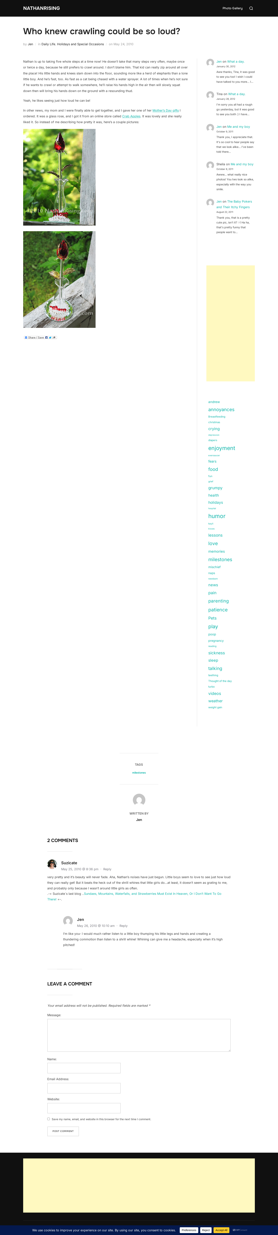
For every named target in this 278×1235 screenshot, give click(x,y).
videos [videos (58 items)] (214, 693)
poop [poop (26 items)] (212, 634)
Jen (30, 44)
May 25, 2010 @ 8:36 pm (80, 869)
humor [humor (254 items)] (216, 516)
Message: (54, 1015)
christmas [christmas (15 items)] (214, 422)
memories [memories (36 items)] (216, 551)
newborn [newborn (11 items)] (213, 578)
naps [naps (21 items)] (211, 573)
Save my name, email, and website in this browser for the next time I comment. (101, 1119)
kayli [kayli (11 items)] (210, 523)
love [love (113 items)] (213, 543)
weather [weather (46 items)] (215, 701)
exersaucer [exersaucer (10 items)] (214, 455)
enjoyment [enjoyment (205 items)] (221, 448)
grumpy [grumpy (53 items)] (215, 487)
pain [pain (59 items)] (212, 592)
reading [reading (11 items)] (212, 646)
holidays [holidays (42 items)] (215, 502)
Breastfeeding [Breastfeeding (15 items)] (216, 416)
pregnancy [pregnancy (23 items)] (216, 641)
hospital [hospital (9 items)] (212, 508)
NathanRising (42, 8)
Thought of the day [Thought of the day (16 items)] (220, 681)
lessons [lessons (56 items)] (215, 535)
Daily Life (48, 44)
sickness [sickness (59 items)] (216, 652)
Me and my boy (238, 127)
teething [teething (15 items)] (213, 675)
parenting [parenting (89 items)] (218, 601)
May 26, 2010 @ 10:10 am (96, 926)
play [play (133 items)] (213, 626)
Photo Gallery (233, 8)
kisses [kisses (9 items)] (211, 529)
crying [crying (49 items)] (214, 428)
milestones (139, 772)
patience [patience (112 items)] (218, 610)
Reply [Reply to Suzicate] (107, 869)
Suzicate (69, 863)
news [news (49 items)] (213, 585)
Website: (53, 1099)
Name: (52, 1059)
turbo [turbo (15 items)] (211, 686)
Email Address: (58, 1079)
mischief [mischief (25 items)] (214, 567)
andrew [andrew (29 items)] (214, 402)
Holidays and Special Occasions (80, 44)
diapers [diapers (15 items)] (212, 440)
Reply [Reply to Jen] (124, 926)
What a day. (236, 61)
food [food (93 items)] (213, 469)
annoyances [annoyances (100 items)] (221, 409)
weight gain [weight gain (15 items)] (215, 707)
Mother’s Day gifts (166, 110)
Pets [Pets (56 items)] (212, 618)
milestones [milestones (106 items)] (220, 559)
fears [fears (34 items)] (212, 461)
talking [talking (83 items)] (215, 668)
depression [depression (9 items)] (213, 435)
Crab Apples (131, 116)
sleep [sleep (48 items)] (213, 660)
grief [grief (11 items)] (210, 481)
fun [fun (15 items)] (210, 476)
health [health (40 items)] (213, 495)
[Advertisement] (230, 323)
